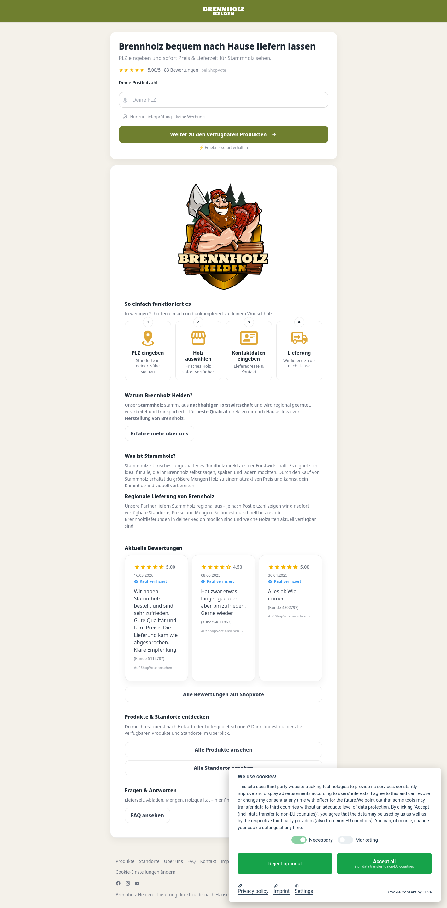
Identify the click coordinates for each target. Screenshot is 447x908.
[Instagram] (127, 883)
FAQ (191, 861)
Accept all (384, 863)
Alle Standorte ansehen (223, 767)
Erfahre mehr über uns (159, 433)
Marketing (367, 840)
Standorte (149, 861)
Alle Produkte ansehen (223, 749)
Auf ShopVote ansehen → (155, 667)
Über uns (173, 861)
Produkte (125, 861)
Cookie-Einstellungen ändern (146, 872)
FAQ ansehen (147, 815)
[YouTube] (137, 883)
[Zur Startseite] (223, 11)
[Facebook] (118, 883)
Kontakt (208, 861)
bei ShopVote (214, 70)
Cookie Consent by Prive (410, 892)
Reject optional (285, 864)
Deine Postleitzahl (138, 82)
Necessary (321, 840)
